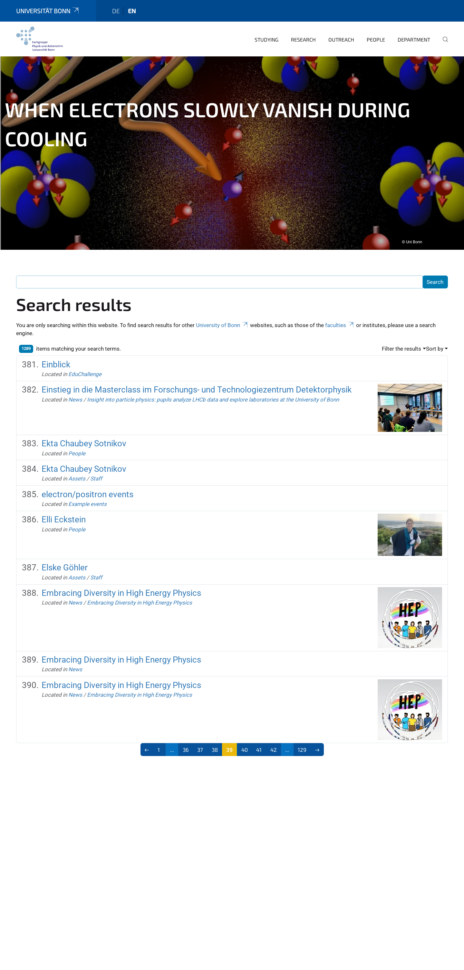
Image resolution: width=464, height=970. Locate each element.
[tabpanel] (232, 151)
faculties (340, 323)
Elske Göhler (65, 565)
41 (259, 747)
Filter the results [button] (401, 347)
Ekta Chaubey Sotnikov (84, 441)
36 (186, 747)
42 (273, 747)
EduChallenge (85, 372)
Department (414, 37)
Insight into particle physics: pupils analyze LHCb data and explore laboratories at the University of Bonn (213, 397)
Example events (87, 502)
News (75, 397)
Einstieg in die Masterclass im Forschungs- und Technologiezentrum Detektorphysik (197, 388)
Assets (76, 476)
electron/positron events (87, 492)
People (376, 37)
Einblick (56, 362)
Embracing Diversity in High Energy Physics (121, 591)
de (116, 9)
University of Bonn (222, 323)
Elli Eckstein (64, 517)
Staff (96, 476)
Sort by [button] (434, 347)
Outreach (341, 37)
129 (302, 747)
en (132, 9)
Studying (266, 37)
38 (215, 747)
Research (303, 37)
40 (244, 747)
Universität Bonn (48, 9)
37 (200, 747)
